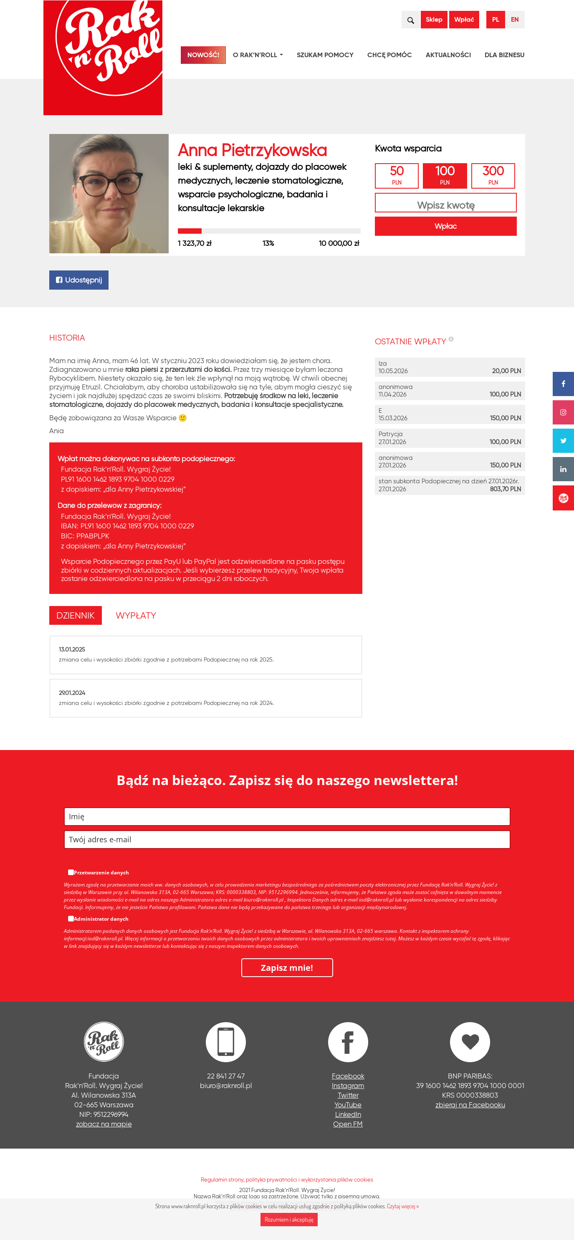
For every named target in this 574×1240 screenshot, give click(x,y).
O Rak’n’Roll (259, 56)
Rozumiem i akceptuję (289, 1219)
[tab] (78, 615)
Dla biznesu (504, 55)
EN (515, 19)
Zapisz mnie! (287, 967)
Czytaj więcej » (403, 1206)
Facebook (348, 1075)
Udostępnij (79, 280)
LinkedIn (348, 1114)
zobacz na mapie (104, 1123)
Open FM (348, 1123)
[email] (287, 839)
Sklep (434, 19)
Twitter (348, 1095)
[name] (287, 816)
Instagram (348, 1085)
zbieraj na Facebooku (470, 1104)
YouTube (348, 1104)
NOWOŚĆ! (203, 55)
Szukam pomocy (325, 55)
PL (495, 19)
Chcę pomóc (389, 55)
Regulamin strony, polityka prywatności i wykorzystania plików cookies (287, 1179)
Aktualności (448, 55)
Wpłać (464, 19)
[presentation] (75, 615)
